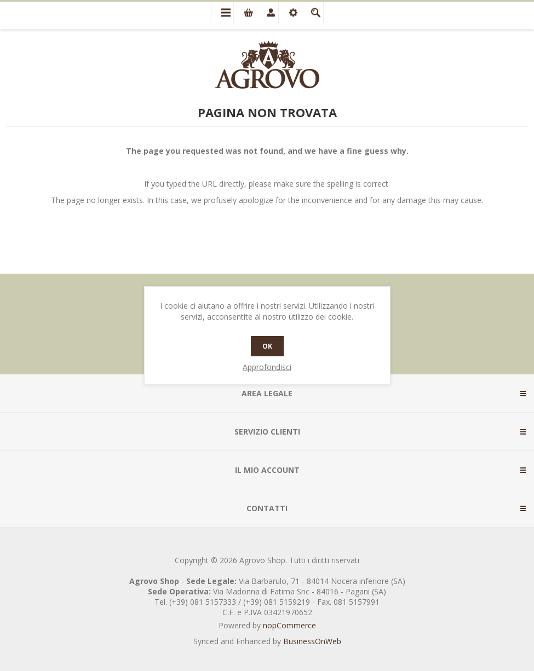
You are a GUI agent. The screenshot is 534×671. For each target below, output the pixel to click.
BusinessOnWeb (312, 641)
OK (267, 346)
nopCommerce (289, 625)
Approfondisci (267, 367)
